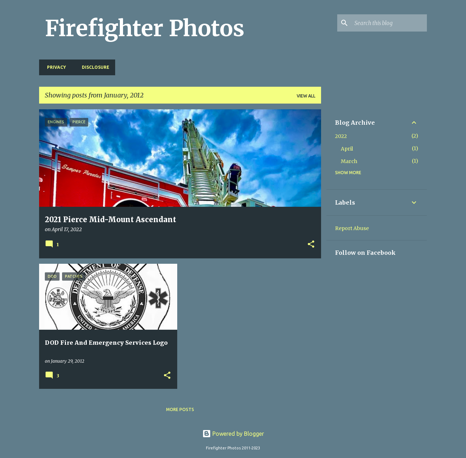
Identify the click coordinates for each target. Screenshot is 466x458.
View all (306, 96)
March (349, 161)
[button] (311, 245)
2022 (341, 136)
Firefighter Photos (144, 28)
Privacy (54, 67)
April (347, 148)
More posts (180, 409)
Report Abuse (352, 228)
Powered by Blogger (233, 433)
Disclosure (93, 67)
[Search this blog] (389, 23)
